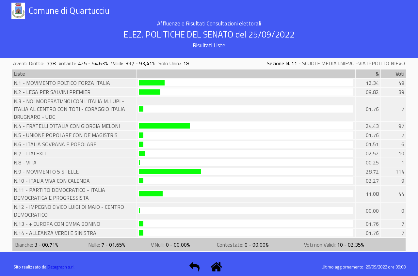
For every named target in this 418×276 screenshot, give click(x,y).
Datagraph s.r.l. (61, 267)
